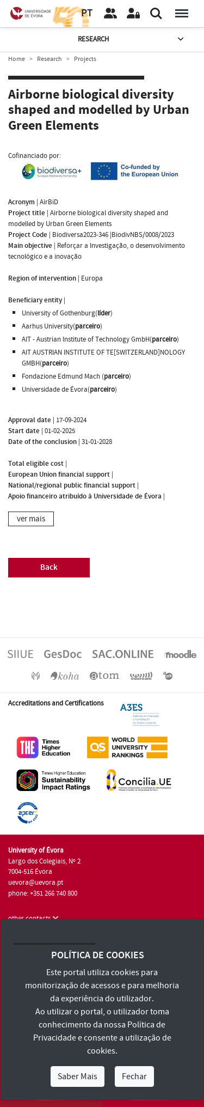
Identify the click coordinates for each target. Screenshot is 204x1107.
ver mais (31, 519)
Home (16, 59)
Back (49, 567)
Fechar (134, 1076)
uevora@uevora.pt (35, 882)
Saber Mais (77, 1076)
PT (86, 13)
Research (132, 39)
